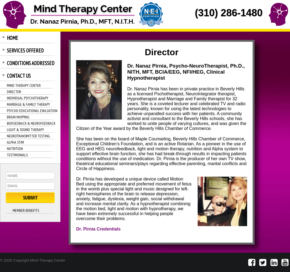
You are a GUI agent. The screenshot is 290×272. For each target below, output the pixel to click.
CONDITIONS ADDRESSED (30, 63)
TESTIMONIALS (17, 154)
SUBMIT (30, 197)
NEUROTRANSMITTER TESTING (28, 136)
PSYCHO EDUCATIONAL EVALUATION (32, 110)
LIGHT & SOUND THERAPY (25, 129)
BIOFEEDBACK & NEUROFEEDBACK (31, 123)
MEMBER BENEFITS (26, 210)
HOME (12, 38)
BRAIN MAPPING (18, 117)
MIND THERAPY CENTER (24, 85)
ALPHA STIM (15, 142)
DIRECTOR (14, 91)
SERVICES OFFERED (25, 50)
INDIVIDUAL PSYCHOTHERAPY (27, 98)
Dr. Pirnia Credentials (98, 229)
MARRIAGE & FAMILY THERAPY (28, 104)
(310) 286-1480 (229, 12)
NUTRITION (15, 148)
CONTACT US (19, 76)
